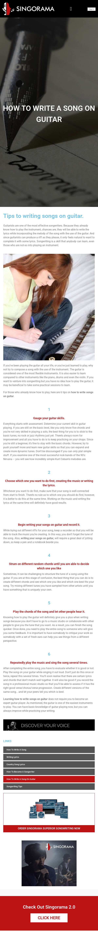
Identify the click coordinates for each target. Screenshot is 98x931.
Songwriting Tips (14, 786)
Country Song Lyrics (16, 764)
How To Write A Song (16, 749)
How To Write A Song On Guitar (21, 779)
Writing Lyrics (13, 757)
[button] (71, 8)
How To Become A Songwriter (21, 772)
